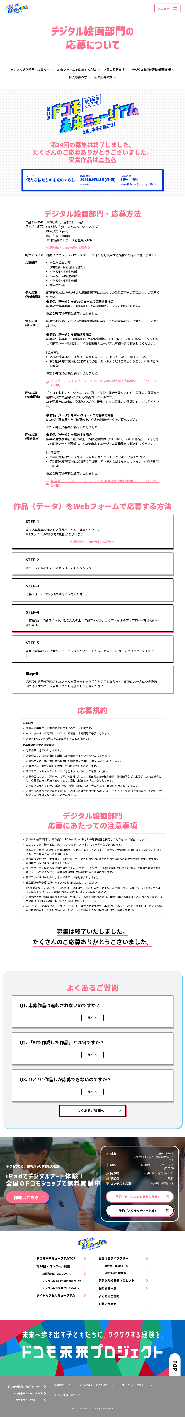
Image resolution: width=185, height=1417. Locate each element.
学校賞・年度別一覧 (116, 1266)
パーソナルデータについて (92, 1385)
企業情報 (59, 1385)
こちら (107, 159)
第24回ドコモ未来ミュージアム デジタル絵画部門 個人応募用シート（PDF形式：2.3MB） (104, 382)
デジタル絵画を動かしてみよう (60, 1288)
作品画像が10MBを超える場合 (66, 247)
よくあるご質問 (108, 1296)
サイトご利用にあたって (67, 1395)
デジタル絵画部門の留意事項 (151, 69)
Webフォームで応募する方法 (76, 69)
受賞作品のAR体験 (115, 1273)
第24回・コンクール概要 (53, 1266)
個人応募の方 (78, 77)
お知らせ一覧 (107, 1288)
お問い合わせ (107, 1303)
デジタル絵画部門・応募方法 (29, 69)
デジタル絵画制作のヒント (116, 1280)
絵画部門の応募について (56, 1273)
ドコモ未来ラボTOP (24, 1400)
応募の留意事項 (114, 69)
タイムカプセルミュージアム (55, 1295)
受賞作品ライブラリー (113, 1258)
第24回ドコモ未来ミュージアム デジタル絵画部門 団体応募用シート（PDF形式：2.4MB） (104, 483)
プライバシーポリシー (134, 1385)
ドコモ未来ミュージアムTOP (55, 1258)
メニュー (164, 8)
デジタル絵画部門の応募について (62, 1281)
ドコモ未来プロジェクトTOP (23, 1386)
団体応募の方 (103, 77)
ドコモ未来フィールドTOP (28, 1393)
